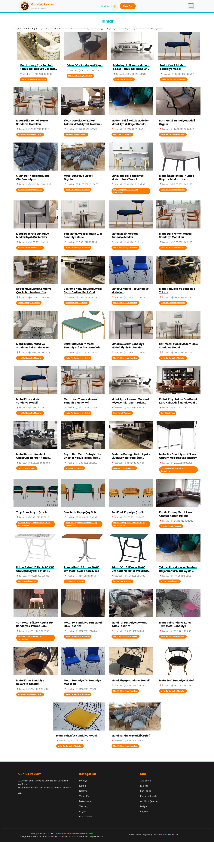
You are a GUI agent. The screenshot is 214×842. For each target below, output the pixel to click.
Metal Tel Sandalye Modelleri (33, 79)
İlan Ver (144, 785)
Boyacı (82, 811)
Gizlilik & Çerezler (149, 801)
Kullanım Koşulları (149, 796)
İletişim (143, 806)
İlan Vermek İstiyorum (27, 581)
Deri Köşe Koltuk (168, 413)
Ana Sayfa (145, 780)
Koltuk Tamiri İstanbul (122, 134)
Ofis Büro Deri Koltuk (26, 468)
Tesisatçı (83, 806)
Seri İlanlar (145, 791)
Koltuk (82, 785)
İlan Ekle (105, 6)
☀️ (115, 6)
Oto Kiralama (86, 816)
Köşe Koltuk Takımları (124, 79)
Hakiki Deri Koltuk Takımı (76, 134)
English (144, 811)
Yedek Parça (85, 796)
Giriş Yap (127, 6)
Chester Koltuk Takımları (171, 526)
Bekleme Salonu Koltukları (76, 303)
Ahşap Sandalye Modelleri (29, 303)
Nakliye (83, 791)
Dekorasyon (85, 801)
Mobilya (83, 780)
